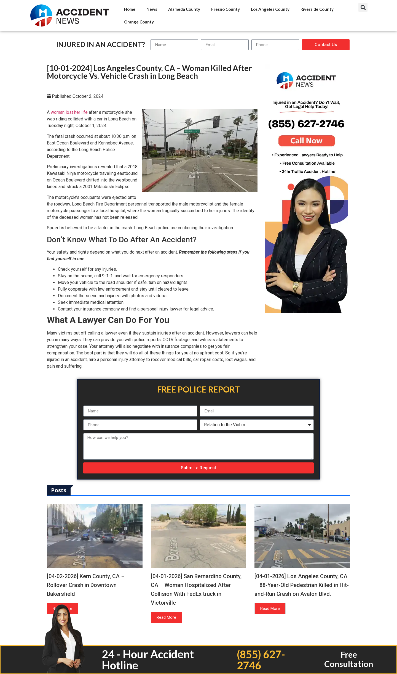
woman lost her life (69, 112)
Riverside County (317, 9)
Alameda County (184, 9)
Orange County (139, 21)
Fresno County (225, 9)
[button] (363, 7)
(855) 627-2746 (260, 659)
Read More (166, 617)
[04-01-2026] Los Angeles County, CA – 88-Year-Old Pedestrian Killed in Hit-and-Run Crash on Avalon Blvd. (301, 585)
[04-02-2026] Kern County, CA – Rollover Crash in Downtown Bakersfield (86, 585)
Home (129, 9)
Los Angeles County (270, 9)
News (151, 9)
